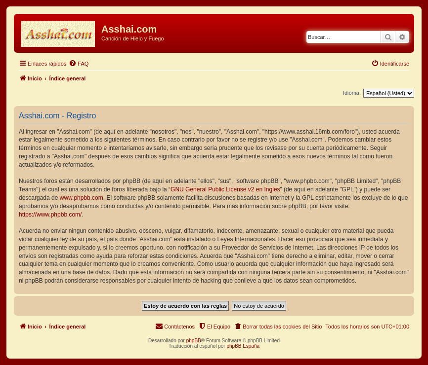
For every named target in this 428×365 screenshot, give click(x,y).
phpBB (193, 340)
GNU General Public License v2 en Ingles (225, 189)
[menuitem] (78, 64)
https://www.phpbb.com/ (50, 214)
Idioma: (352, 93)
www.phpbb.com (81, 197)
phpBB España (242, 346)
